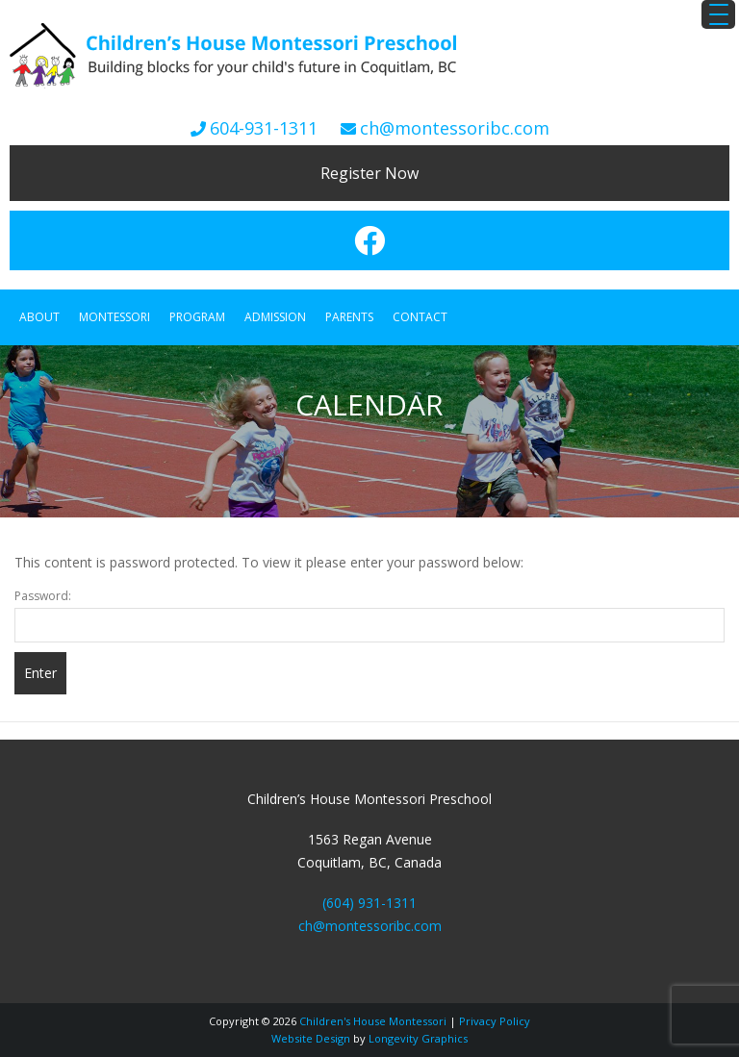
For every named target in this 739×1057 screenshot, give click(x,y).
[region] (369, 431)
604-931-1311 (264, 127)
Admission (275, 317)
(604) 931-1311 (369, 902)
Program (197, 317)
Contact (420, 317)
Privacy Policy (494, 1021)
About (39, 317)
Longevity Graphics (418, 1038)
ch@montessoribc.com (454, 127)
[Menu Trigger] (718, 14)
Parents (349, 317)
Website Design (310, 1038)
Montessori (114, 317)
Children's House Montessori (372, 1021)
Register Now (369, 173)
